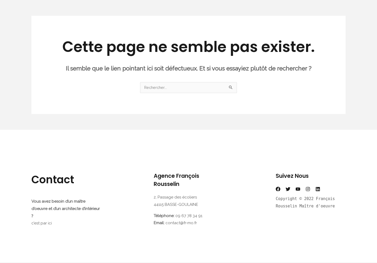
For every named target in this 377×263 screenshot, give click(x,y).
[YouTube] (298, 189)
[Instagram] (308, 189)
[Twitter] (288, 189)
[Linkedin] (317, 189)
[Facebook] (278, 189)
